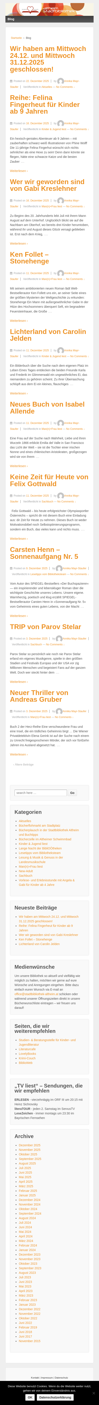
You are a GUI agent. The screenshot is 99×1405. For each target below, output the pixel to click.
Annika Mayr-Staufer (71, 568)
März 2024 (26, 1241)
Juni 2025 (25, 1172)
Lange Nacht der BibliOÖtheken (40, 848)
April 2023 (25, 1291)
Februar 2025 (28, 1190)
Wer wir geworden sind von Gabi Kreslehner (47, 185)
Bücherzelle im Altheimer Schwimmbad (45, 839)
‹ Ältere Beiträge (23, 764)
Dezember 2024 (30, 1200)
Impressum (47, 1377)
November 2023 (30, 1259)
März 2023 (26, 1295)
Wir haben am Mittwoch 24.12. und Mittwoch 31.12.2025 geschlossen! (48, 59)
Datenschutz (61, 1377)
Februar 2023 (28, 1300)
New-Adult (26, 871)
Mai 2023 (25, 1286)
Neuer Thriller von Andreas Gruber (39, 696)
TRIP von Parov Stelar (45, 627)
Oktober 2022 (28, 1318)
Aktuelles (47, 86)
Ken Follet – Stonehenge (29, 257)
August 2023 (27, 1272)
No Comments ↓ (65, 86)
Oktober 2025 (28, 1154)
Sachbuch (47, 501)
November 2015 (30, 1341)
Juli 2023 (25, 1277)
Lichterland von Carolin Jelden (48, 335)
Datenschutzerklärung (55, 1397)
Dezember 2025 (30, 1145)
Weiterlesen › (19, 171)
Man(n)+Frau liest (52, 206)
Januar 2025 (27, 1195)
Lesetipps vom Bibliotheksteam (48, 574)
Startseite (16, 37)
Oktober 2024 (28, 1209)
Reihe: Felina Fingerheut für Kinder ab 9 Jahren (45, 104)
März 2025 (26, 1186)
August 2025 (27, 1163)
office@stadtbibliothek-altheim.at (36, 994)
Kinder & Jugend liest (54, 129)
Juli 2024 (25, 1222)
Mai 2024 (25, 1231)
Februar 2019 (28, 1327)
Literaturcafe (27, 1049)
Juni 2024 (25, 1227)
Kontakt (35, 1377)
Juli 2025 (25, 1168)
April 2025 (25, 1181)
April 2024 (25, 1236)
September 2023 (30, 1268)
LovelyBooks (27, 1053)
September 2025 (30, 1159)
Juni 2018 (25, 1332)
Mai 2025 (25, 1177)
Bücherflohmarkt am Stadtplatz (39, 825)
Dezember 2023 (30, 1254)
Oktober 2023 (28, 1263)
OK (30, 1397)
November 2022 (30, 1313)
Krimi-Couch (27, 1058)
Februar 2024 (28, 1245)
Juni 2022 (25, 1323)
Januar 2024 (27, 1250)
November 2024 (30, 1204)
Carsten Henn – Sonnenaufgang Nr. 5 (44, 553)
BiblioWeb (25, 1063)
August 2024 (27, 1218)
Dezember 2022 (30, 1309)
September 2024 (30, 1213)
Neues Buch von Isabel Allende (47, 407)
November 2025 (30, 1149)
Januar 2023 (27, 1304)
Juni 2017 (25, 1336)
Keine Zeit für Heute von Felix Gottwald (49, 480)
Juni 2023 (25, 1282)
